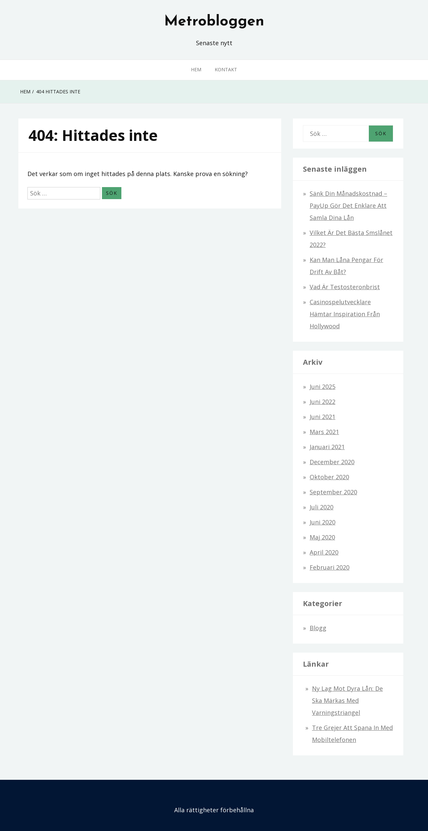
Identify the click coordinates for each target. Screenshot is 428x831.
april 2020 (324, 552)
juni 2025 (322, 387)
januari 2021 (327, 447)
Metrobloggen (214, 21)
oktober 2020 (329, 477)
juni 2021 (322, 417)
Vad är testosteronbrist (345, 287)
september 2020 (333, 492)
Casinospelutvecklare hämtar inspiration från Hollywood (345, 314)
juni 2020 (322, 522)
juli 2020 (321, 507)
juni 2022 (322, 402)
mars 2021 (324, 432)
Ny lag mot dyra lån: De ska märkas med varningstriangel (347, 700)
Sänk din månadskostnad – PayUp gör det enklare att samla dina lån (348, 205)
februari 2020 (329, 567)
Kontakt (226, 69)
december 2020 (332, 462)
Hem (196, 69)
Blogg (318, 628)
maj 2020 (322, 537)
